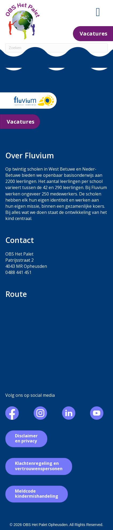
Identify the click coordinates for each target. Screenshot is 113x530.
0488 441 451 (18, 272)
